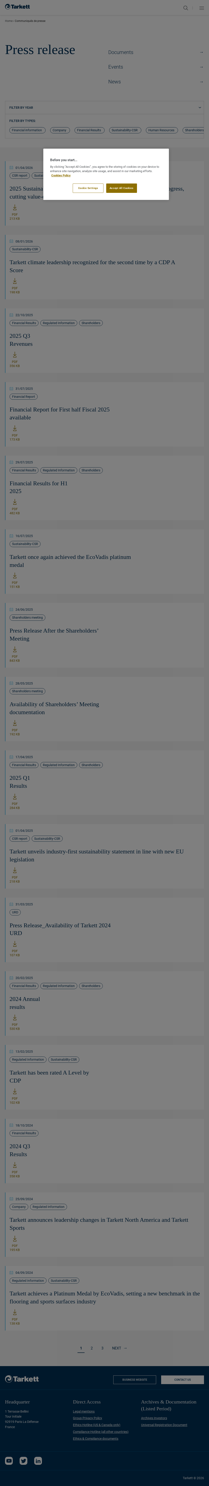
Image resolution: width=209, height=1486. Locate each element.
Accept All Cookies (121, 188)
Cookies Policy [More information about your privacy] (61, 175)
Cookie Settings (88, 188)
